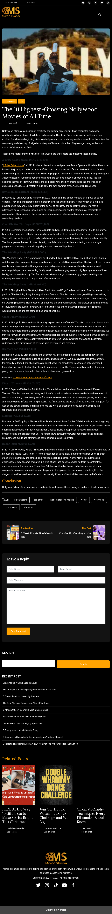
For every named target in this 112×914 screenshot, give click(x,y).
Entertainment (10, 101)
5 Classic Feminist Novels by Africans (32, 377)
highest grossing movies (62, 499)
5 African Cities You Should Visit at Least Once (25, 710)
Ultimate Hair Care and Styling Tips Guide (22, 723)
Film (21, 101)
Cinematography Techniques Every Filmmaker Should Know (91, 815)
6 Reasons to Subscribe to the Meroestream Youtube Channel (33, 737)
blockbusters (20, 499)
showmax (28, 507)
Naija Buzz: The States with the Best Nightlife (24, 716)
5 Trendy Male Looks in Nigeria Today (20, 730)
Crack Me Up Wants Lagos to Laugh (75, 535)
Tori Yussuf (12, 123)
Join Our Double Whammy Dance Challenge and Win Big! (54, 815)
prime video (11, 507)
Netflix (84, 499)
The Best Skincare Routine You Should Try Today (26, 703)
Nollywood (99, 499)
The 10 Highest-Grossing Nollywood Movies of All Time (29, 689)
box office (38, 499)
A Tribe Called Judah (13, 165)
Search (8, 653)
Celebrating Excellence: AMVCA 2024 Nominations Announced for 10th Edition (40, 744)
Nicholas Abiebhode (16, 828)
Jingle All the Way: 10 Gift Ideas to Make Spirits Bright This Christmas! (17, 815)
